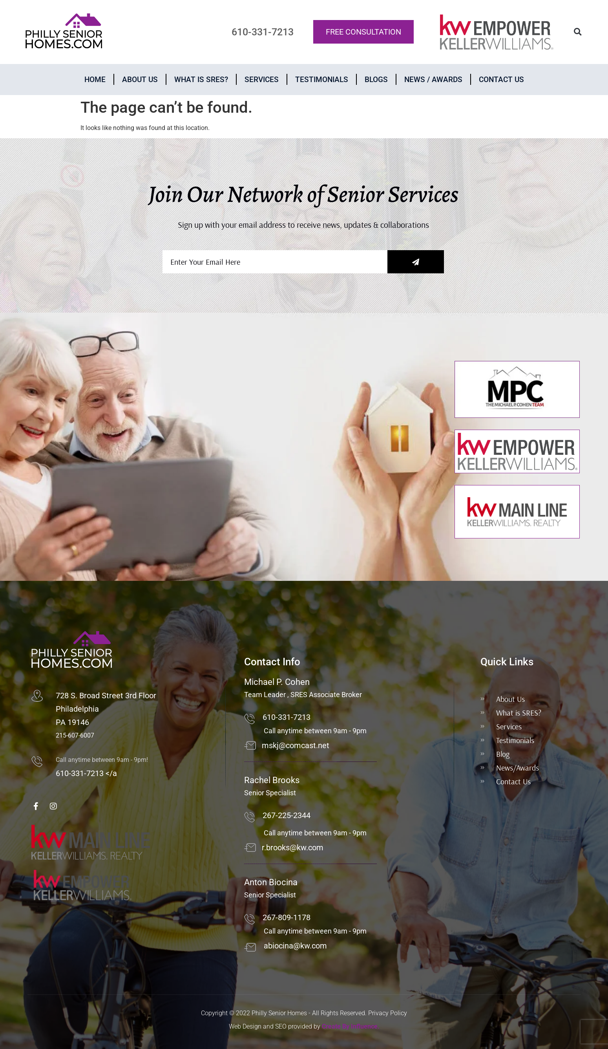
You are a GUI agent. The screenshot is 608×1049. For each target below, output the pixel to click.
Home (95, 79)
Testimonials (321, 79)
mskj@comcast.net (295, 745)
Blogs (376, 79)
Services (262, 79)
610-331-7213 (286, 717)
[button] (577, 32)
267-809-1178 (286, 917)
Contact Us (501, 79)
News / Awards (433, 79)
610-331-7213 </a (86, 773)
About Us (140, 79)
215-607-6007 (75, 735)
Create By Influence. (351, 1026)
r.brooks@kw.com (292, 847)
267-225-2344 (286, 815)
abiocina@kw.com (295, 945)
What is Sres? (201, 79)
